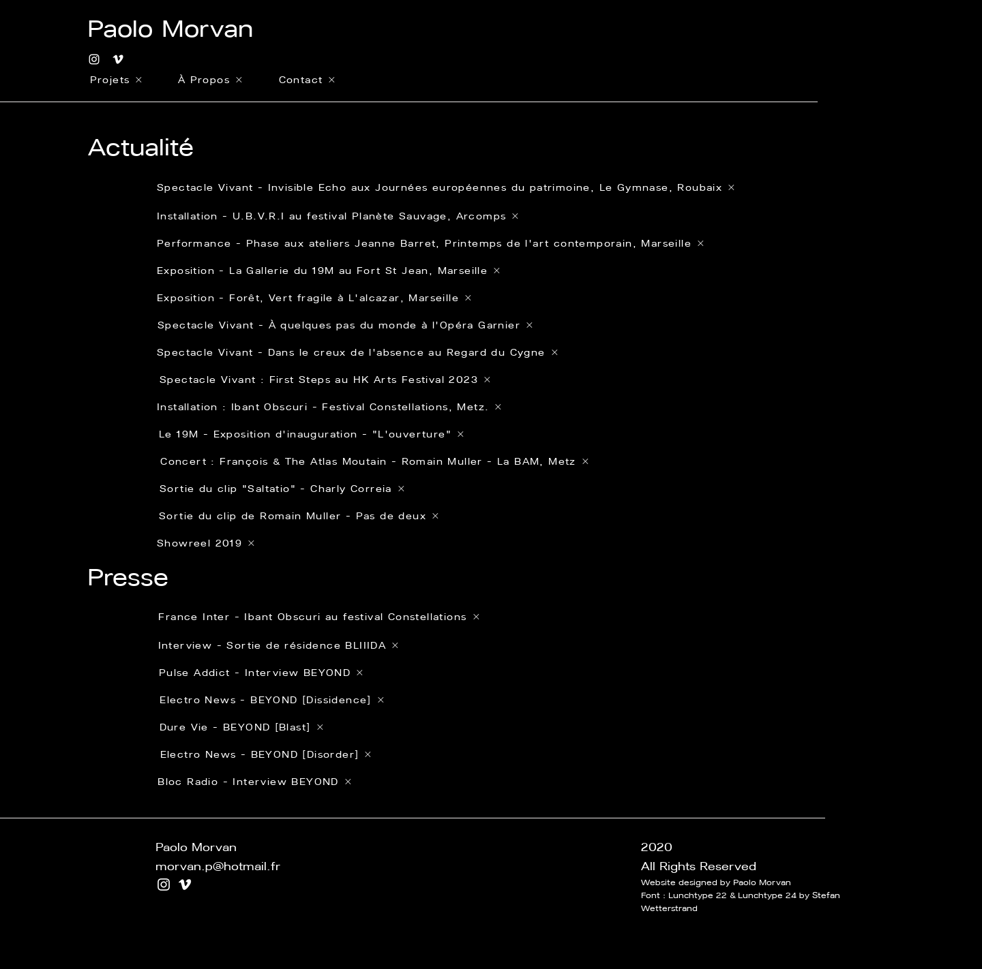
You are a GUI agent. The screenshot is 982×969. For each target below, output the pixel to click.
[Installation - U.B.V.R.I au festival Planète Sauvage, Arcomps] (431, 216)
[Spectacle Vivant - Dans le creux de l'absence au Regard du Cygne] (404, 352)
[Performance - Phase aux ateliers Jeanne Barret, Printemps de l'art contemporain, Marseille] (431, 243)
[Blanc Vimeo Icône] (118, 59)
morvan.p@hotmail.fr (217, 866)
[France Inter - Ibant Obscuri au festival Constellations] (319, 616)
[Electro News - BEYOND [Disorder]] (266, 754)
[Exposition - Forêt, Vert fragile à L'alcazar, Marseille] (404, 297)
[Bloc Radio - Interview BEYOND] (254, 781)
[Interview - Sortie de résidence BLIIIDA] (278, 645)
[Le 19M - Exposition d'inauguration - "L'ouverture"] (406, 434)
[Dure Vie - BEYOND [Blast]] (241, 727)
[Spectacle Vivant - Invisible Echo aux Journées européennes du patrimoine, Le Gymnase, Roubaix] (446, 187)
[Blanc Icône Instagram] (94, 59)
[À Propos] (210, 79)
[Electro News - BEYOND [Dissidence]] (272, 699)
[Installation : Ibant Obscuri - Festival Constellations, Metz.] (404, 406)
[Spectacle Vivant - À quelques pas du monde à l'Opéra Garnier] (405, 325)
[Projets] (116, 79)
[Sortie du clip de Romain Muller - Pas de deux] (299, 515)
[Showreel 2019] (454, 543)
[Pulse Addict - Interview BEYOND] (261, 672)
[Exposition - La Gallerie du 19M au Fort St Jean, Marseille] (431, 270)
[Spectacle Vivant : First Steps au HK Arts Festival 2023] (407, 379)
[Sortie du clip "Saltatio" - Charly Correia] (321, 488)
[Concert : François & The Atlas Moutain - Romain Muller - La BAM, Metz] (374, 461)
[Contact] (306, 79)
